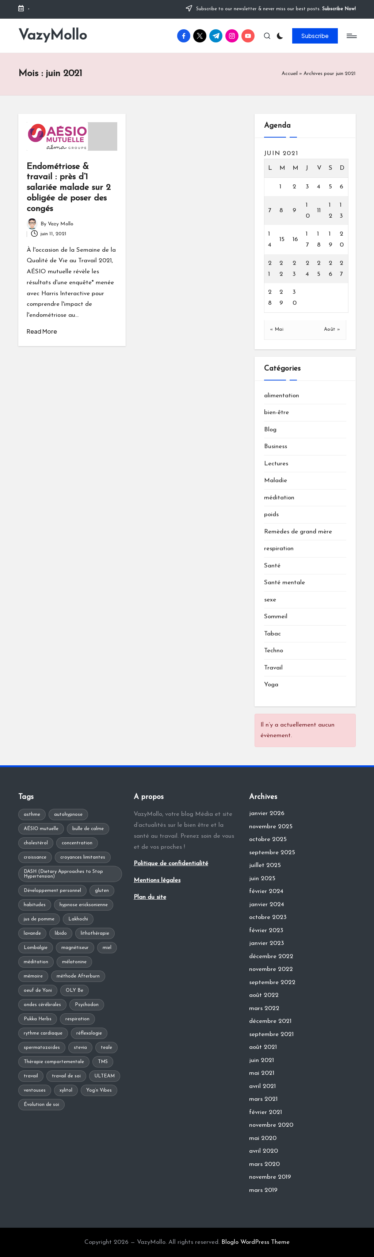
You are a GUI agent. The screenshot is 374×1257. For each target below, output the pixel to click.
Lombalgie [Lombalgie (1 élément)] (35, 947)
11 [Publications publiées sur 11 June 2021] (319, 210)
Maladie (275, 480)
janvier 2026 (267, 813)
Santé (272, 566)
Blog (270, 430)
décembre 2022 (271, 956)
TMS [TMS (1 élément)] (103, 1061)
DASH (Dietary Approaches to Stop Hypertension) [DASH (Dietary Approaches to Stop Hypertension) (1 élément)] (63, 874)
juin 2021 (261, 1060)
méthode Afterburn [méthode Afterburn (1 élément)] (78, 976)
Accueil (290, 73)
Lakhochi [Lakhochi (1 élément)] (78, 919)
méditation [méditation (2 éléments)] (36, 962)
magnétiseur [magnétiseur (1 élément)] (75, 947)
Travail (273, 668)
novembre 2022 (271, 969)
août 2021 (263, 1047)
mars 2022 (264, 1008)
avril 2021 (262, 1086)
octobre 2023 (268, 917)
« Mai (277, 329)
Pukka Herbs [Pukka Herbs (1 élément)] (37, 1019)
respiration (279, 548)
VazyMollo (52, 36)
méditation (279, 498)
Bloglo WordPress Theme (255, 1242)
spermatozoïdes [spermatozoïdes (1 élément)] (42, 1047)
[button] (315, 36)
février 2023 (266, 930)
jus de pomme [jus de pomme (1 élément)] (39, 919)
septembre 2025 (272, 852)
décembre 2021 (270, 1021)
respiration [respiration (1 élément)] (77, 1019)
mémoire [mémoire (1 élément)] (33, 976)
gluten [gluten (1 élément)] (102, 890)
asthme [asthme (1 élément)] (32, 814)
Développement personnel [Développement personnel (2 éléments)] (52, 890)
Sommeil (275, 617)
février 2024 (266, 891)
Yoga (271, 685)
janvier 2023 (266, 943)
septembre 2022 (272, 982)
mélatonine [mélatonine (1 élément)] (74, 962)
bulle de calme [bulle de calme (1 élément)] (88, 828)
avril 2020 (263, 1151)
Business (275, 446)
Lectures (276, 464)
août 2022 (264, 995)
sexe (270, 600)
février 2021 (265, 1112)
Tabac (272, 634)
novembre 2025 (271, 826)
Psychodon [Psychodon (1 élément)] (87, 1004)
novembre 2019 (270, 1177)
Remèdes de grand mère (298, 532)
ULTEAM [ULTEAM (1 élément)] (105, 1076)
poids (271, 514)
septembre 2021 (271, 1034)
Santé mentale (284, 582)
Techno (273, 651)
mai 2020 (262, 1138)
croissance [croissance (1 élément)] (35, 857)
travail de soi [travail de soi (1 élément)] (66, 1076)
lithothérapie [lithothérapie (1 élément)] (95, 933)
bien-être (276, 412)
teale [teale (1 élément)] (106, 1047)
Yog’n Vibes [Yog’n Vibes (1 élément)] (99, 1090)
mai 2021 (261, 1073)
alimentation (281, 396)
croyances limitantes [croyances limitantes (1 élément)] (82, 857)
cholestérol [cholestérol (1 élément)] (36, 843)
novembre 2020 (271, 1125)
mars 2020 (264, 1164)
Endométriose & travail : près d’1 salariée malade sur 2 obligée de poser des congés (69, 187)
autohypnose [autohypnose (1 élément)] (68, 814)
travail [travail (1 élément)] (31, 1076)
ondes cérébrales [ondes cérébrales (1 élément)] (42, 1004)
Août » (332, 329)
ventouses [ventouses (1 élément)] (35, 1090)
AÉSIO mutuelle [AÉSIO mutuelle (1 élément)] (41, 828)
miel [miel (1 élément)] (107, 947)
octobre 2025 (268, 839)
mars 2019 (263, 1190)
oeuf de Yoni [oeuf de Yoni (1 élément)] (38, 990)
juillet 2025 (265, 865)
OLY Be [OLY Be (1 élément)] (74, 990)
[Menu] (351, 35)
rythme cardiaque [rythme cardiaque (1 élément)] (43, 1033)
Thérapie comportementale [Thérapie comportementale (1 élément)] (54, 1061)
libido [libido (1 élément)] (61, 933)
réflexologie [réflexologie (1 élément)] (89, 1033)
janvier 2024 (266, 904)
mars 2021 (263, 1099)
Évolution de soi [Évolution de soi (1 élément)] (41, 1104)
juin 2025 (262, 878)
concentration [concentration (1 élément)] (77, 843)
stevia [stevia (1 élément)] (80, 1047)
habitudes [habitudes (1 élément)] (35, 905)
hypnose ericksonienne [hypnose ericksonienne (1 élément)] (84, 905)
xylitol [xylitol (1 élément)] (66, 1090)
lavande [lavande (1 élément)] (32, 933)
